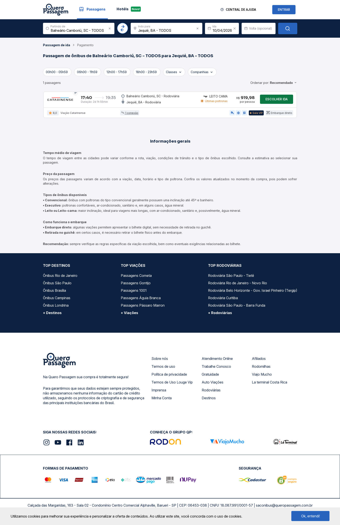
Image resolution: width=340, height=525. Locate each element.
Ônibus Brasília (54, 293)
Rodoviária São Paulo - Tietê (231, 278)
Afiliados (259, 361)
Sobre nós (159, 361)
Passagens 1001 (134, 293)
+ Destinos (52, 315)
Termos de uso (163, 369)
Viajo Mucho (262, 377)
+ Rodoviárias (220, 315)
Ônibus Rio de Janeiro (60, 278)
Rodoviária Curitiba (223, 301)
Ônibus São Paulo (57, 286)
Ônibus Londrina (56, 308)
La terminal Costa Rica (269, 385)
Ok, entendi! (310, 516)
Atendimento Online (217, 361)
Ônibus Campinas (56, 301)
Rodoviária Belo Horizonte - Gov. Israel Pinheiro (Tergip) (252, 293)
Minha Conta (161, 401)
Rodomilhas (261, 369)
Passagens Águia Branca (141, 301)
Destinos (209, 401)
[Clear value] (234, 28)
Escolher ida (276, 101)
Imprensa (158, 393)
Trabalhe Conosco (216, 369)
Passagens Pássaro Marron (143, 308)
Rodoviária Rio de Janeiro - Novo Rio (237, 286)
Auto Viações (212, 385)
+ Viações (129, 315)
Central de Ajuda (241, 9)
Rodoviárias (211, 393)
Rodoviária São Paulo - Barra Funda (236, 308)
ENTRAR (284, 9)
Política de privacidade (169, 377)
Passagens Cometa (136, 278)
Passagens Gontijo (136, 286)
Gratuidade (210, 377)
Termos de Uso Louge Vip (172, 385)
